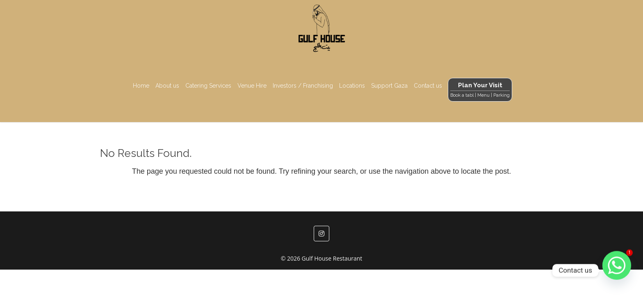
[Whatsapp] (616, 270)
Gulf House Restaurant (332, 258)
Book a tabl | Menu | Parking (480, 95)
